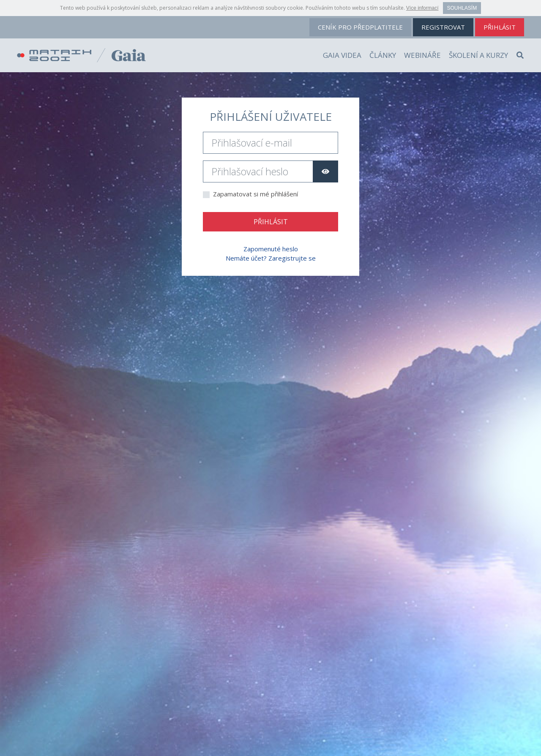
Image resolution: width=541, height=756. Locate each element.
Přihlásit (271, 221)
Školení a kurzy (478, 55)
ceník (360, 27)
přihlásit (500, 27)
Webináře (422, 55)
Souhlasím (462, 8)
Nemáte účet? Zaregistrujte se (271, 258)
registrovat (443, 27)
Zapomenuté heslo (270, 249)
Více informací (422, 8)
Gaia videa (342, 55)
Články (382, 55)
